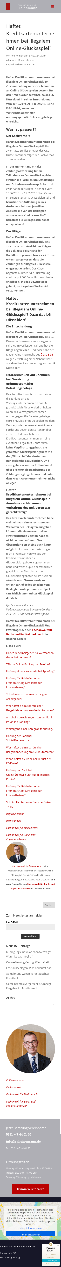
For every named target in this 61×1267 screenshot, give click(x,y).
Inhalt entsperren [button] (30, 1234)
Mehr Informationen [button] (31, 1228)
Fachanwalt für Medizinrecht (22, 828)
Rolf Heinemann (19, 55)
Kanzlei (31, 64)
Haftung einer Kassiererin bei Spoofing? (30, 671)
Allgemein (11, 60)
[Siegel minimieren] (58, 1245)
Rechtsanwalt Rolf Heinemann (26, 866)
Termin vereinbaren (30, 1189)
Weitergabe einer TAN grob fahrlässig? (29, 729)
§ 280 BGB (47, 354)
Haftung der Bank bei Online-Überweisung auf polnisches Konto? (28, 775)
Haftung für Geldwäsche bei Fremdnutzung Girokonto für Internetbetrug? (24, 683)
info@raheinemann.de (22, 1141)
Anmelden (30, 936)
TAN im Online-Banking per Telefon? (28, 664)
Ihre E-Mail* (12, 922)
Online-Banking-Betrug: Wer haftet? (27, 962)
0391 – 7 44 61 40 (18, 1134)
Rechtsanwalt (13, 821)
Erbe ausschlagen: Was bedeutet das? (29, 968)
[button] (52, 8)
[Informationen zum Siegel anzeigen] (51, 1264)
